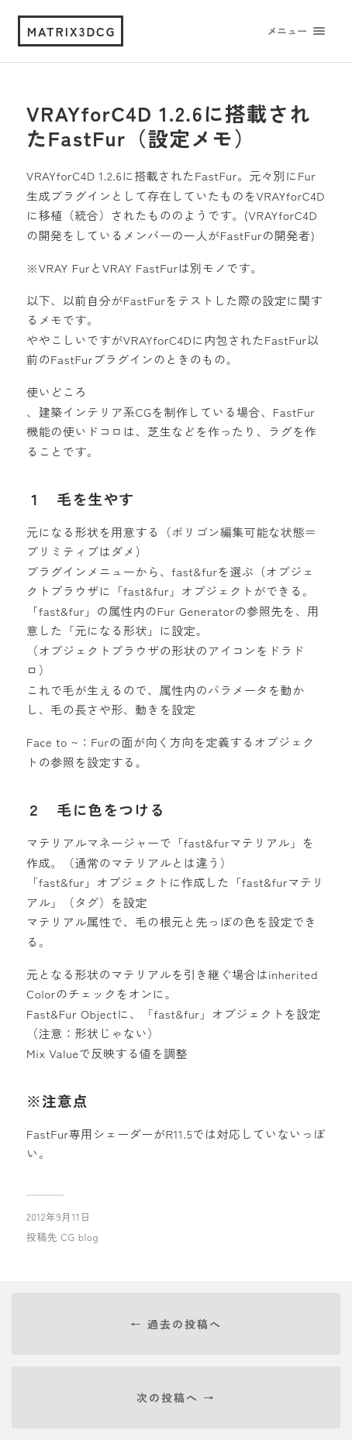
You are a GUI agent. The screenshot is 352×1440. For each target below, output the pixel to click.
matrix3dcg (71, 31)
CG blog (79, 1236)
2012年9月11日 (58, 1216)
